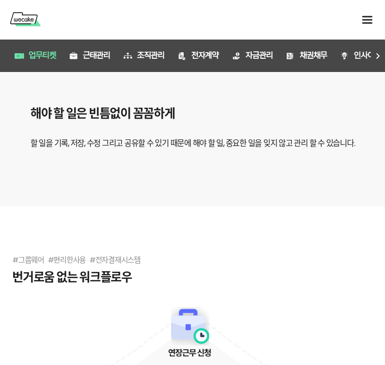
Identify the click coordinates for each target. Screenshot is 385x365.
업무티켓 (35, 55)
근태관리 (89, 55)
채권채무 (306, 55)
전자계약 (198, 55)
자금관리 (252, 55)
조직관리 (143, 55)
